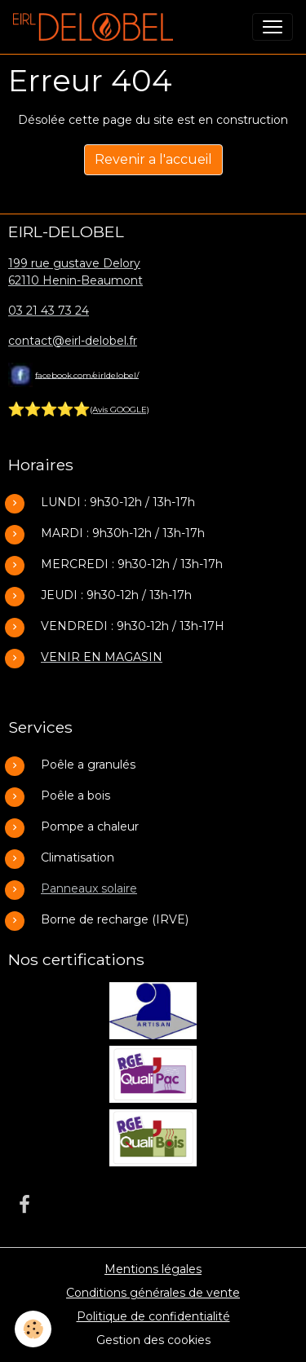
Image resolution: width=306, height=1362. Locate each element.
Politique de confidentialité (153, 1316)
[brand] (96, 27)
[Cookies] (33, 1329)
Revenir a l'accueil (153, 159)
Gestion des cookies (153, 1340)
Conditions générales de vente (153, 1292)
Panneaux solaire (89, 888)
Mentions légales (153, 1269)
